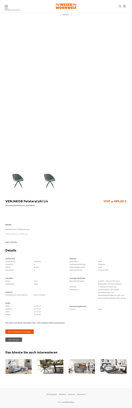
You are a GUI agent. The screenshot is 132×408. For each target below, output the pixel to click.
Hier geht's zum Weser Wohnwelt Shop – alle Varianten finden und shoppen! (35, 323)
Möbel (6, 8)
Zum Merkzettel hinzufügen (19, 332)
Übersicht (66, 14)
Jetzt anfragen (13, 340)
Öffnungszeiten (51, 394)
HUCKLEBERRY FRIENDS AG (68, 402)
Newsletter (62, 394)
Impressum (71, 394)
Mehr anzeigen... (11, 242)
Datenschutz (81, 394)
